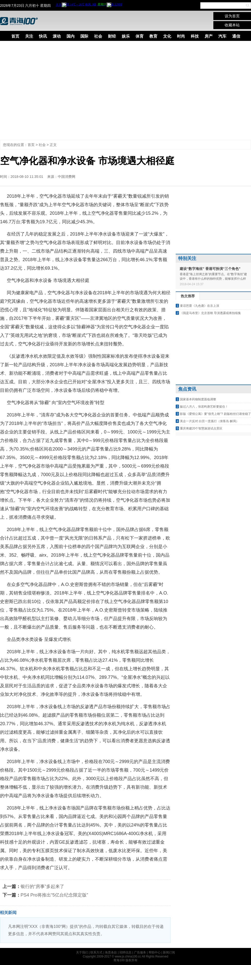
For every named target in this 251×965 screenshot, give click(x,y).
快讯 (43, 36)
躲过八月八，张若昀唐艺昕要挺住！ (204, 406)
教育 (153, 36)
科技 (195, 36)
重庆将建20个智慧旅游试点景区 (201, 428)
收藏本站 (232, 25)
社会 (98, 36)
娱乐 (126, 36)
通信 (236, 36)
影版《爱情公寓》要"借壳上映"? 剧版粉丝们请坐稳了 (215, 414)
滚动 (57, 36)
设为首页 (232, 16)
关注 (29, 36)
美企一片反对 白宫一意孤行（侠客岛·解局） (209, 421)
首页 (15, 36)
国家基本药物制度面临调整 (198, 399)
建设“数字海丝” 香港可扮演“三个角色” (210, 269)
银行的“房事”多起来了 (42, 886)
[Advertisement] (47, 90)
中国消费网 (66, 177)
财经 (112, 36)
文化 (167, 36)
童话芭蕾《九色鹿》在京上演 (199, 306)
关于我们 (82, 952)
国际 (84, 36)
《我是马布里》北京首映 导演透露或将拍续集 (210, 313)
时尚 (181, 36)
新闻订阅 (169, 952)
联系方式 (96, 952)
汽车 (222, 36)
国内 (71, 36)
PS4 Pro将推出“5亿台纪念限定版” (54, 895)
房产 (209, 36)
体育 (140, 36)
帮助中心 (155, 952)
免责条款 (111, 952)
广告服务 (140, 952)
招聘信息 (125, 952)
